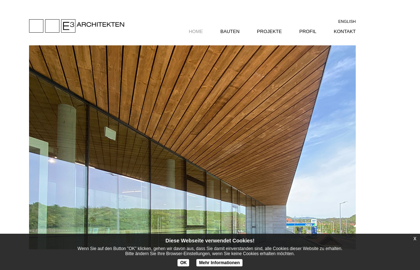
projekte (269, 31)
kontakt (345, 31)
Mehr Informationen (219, 262)
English (347, 21)
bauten (230, 31)
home (196, 31)
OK (183, 262)
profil (308, 31)
